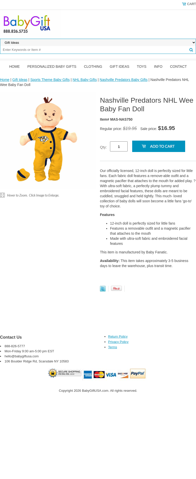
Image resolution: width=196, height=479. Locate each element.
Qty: (103, 147)
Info (158, 66)
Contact (178, 66)
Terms (112, 347)
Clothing (93, 66)
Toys (142, 66)
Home (14, 66)
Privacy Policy (118, 342)
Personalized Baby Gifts (51, 66)
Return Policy (118, 336)
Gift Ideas (119, 66)
